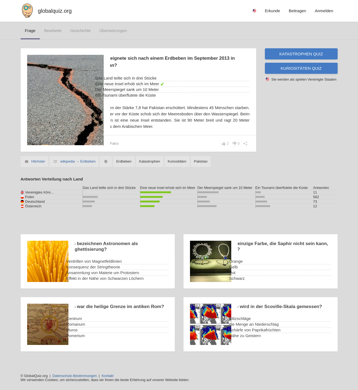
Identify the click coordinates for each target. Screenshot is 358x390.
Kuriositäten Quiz (301, 68)
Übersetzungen (113, 30)
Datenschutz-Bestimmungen (74, 376)
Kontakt (107, 376)
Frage (30, 30)
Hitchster (38, 161)
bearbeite (53, 30)
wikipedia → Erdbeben (78, 161)
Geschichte (80, 30)
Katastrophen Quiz (301, 54)
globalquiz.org (55, 11)
